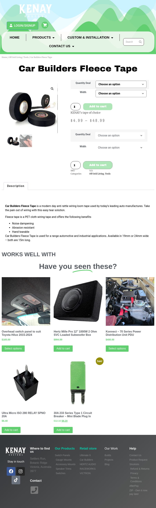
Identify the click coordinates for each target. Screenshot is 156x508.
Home (15, 37)
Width (83, 92)
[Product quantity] (76, 106)
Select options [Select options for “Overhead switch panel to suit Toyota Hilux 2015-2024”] (13, 348)
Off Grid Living (15, 57)
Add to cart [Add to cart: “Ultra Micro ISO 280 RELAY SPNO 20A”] (11, 429)
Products (43, 37)
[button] (52, 88)
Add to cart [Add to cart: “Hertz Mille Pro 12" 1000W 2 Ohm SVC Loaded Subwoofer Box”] (63, 348)
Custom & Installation (90, 37)
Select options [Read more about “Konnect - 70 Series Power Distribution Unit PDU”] (117, 348)
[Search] (140, 41)
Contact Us (61, 46)
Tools (26, 57)
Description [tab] (15, 186)
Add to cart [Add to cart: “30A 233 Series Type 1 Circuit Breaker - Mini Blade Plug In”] (63, 429)
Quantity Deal (83, 83)
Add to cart (97, 106)
